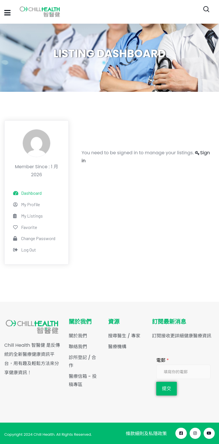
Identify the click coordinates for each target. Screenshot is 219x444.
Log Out (24, 249)
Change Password (34, 238)
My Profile (26, 204)
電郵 (162, 360)
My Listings (28, 215)
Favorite (25, 227)
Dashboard (27, 193)
